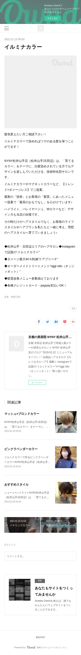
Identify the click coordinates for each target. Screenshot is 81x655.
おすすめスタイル (16, 484)
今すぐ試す (52, 18)
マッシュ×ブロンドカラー (21, 413)
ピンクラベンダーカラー (21, 449)
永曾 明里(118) (12, 297)
